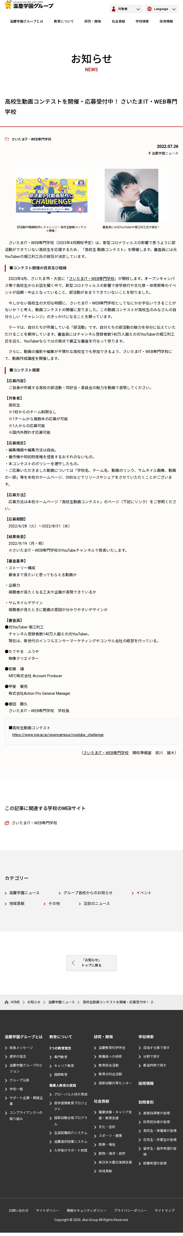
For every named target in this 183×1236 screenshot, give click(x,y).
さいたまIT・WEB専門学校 (91, 278)
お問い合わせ (19, 1214)
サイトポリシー (47, 1214)
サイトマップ (165, 1214)
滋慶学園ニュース (165, 153)
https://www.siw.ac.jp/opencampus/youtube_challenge (58, 735)
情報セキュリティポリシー (87, 1214)
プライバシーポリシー (130, 1214)
